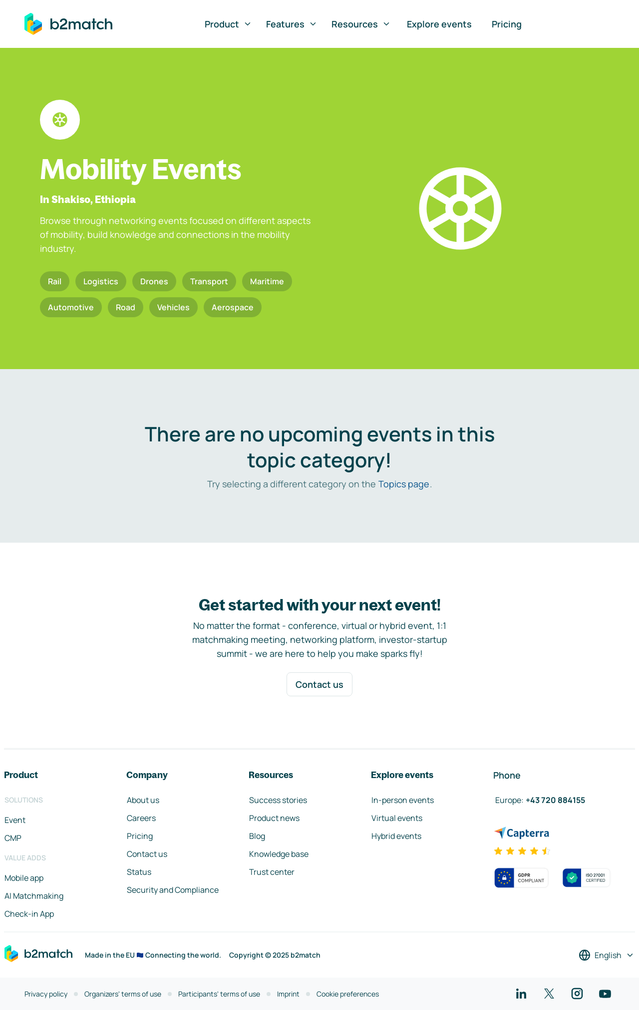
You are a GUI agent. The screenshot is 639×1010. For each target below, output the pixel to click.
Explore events (439, 24)
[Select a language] (606, 955)
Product (228, 24)
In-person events (402, 800)
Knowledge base (279, 853)
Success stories (278, 800)
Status (139, 871)
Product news (274, 817)
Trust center (272, 871)
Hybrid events (396, 835)
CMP (12, 837)
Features (292, 24)
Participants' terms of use (219, 994)
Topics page (403, 484)
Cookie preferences (348, 994)
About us (143, 800)
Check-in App (29, 913)
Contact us (319, 684)
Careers (141, 817)
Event (14, 819)
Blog (257, 835)
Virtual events (396, 817)
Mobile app (23, 877)
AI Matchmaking (33, 895)
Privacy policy (45, 994)
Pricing (507, 24)
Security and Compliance (173, 889)
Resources (361, 24)
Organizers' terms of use (122, 994)
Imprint (288, 994)
